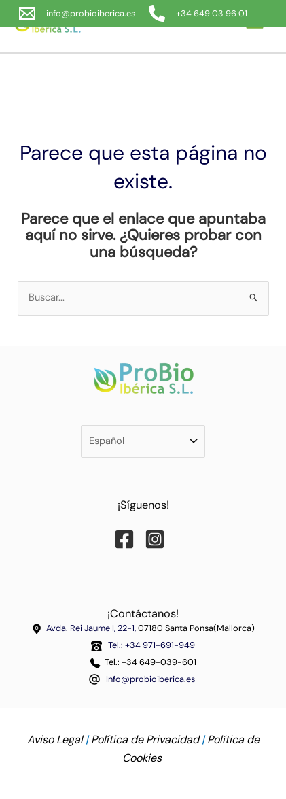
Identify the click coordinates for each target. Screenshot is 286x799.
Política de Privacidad (145, 739)
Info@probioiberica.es (150, 679)
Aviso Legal (55, 739)
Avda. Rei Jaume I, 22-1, (92, 628)
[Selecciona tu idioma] (143, 441)
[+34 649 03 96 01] (198, 13)
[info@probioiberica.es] (77, 13)
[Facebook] (127, 539)
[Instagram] (158, 539)
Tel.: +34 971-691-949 (149, 645)
